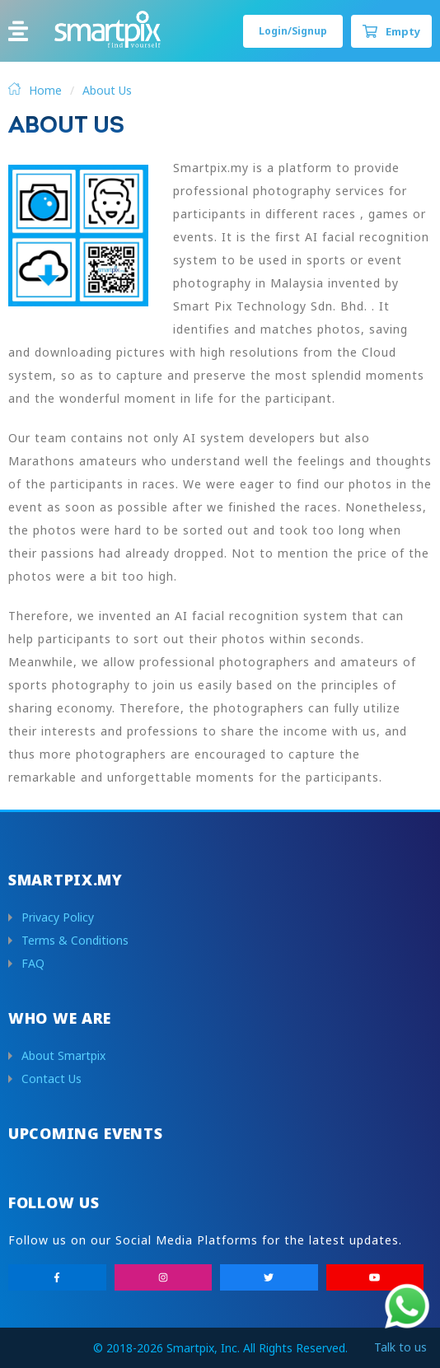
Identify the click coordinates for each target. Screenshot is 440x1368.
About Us (107, 90)
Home (45, 90)
